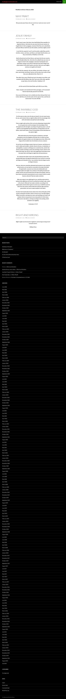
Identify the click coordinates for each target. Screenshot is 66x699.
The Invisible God (27, 109)
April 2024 (4, 355)
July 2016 (4, 600)
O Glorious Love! (6, 257)
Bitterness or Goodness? (7, 249)
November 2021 (6, 431)
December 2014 (6, 650)
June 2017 (4, 571)
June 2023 (4, 381)
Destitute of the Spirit (7, 246)
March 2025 (5, 326)
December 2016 (6, 587)
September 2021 (6, 437)
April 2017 (4, 576)
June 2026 (4, 287)
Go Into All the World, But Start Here (10, 254)
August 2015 (5, 629)
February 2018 (5, 550)
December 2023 (6, 366)
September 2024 (6, 342)
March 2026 (5, 294)
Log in (3, 682)
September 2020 (6, 468)
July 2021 (4, 442)
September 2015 (6, 626)
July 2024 (4, 347)
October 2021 (5, 434)
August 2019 (5, 502)
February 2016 (5, 613)
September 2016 (6, 595)
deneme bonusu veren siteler (8, 269)
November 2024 (6, 337)
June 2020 (4, 476)
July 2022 (4, 410)
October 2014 (5, 655)
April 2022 (4, 418)
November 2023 (6, 368)
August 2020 (5, 471)
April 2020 (4, 481)
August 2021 (5, 439)
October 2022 (5, 402)
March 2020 (5, 484)
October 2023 (5, 371)
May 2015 (4, 637)
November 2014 (6, 653)
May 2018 (4, 542)
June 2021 (4, 445)
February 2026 (5, 297)
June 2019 (4, 508)
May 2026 (4, 289)
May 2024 (4, 352)
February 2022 (5, 423)
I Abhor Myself (19, 272)
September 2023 (6, 373)
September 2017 (6, 563)
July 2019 (4, 505)
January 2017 (5, 584)
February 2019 (5, 518)
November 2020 (6, 463)
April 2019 (4, 513)
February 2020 (5, 487)
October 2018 (5, 529)
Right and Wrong (27, 215)
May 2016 (4, 605)
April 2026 (4, 292)
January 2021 (5, 458)
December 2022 (6, 397)
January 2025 (5, 331)
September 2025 (6, 310)
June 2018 (4, 539)
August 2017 (5, 566)
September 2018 (6, 531)
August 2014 (5, 660)
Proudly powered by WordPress (8, 697)
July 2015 (4, 632)
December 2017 (6, 555)
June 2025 (4, 318)
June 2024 (4, 350)
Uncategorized (5, 673)
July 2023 (4, 379)
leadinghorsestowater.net (9, 2)
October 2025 (5, 308)
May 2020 (4, 479)
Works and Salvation (11, 266)
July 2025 (4, 316)
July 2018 (4, 537)
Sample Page (59, 1)
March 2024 (5, 358)
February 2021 (5, 455)
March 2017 (5, 579)
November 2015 (6, 621)
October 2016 (5, 592)
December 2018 (6, 524)
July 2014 (4, 663)
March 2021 (5, 452)
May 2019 (4, 510)
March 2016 (5, 610)
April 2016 (4, 608)
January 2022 (5, 426)
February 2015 (5, 645)
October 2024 (5, 339)
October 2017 (5, 560)
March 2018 (5, 547)
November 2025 (6, 305)
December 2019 (6, 492)
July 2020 (4, 474)
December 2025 (6, 302)
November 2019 (6, 495)
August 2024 (5, 344)
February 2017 (5, 581)
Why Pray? (22, 16)
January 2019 (5, 521)
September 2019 (6, 500)
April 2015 (4, 639)
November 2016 (6, 589)
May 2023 (4, 384)
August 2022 (5, 408)
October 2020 (5, 466)
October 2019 (5, 497)
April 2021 (4, 450)
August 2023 (5, 376)
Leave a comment (31, 19)
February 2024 (5, 360)
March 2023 (5, 389)
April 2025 (4, 323)
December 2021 (6, 429)
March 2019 (5, 516)
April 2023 (4, 387)
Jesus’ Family (24, 35)
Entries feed (5, 685)
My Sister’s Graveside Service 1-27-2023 (20, 277)
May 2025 (4, 321)
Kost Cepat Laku (6, 274)
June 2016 (4, 603)
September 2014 (6, 658)
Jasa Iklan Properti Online (8, 272)
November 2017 (6, 558)
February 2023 (5, 392)
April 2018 (4, 545)
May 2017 (4, 574)
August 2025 (5, 313)
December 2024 (6, 334)
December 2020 (6, 460)
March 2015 (5, 642)
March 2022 (5, 421)
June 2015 (4, 634)
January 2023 (5, 395)
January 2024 (5, 363)
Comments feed (5, 688)
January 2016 (5, 616)
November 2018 (6, 526)
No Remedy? (5, 252)
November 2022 (6, 400)
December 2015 (6, 618)
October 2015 (5, 624)
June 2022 (4, 413)
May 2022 (4, 416)
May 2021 (4, 447)
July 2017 (4, 568)
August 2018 (5, 534)
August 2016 (5, 597)
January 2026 (5, 300)
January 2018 (5, 553)
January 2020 (5, 489)
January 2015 (5, 647)
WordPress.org (5, 690)
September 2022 (6, 405)
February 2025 (5, 329)
